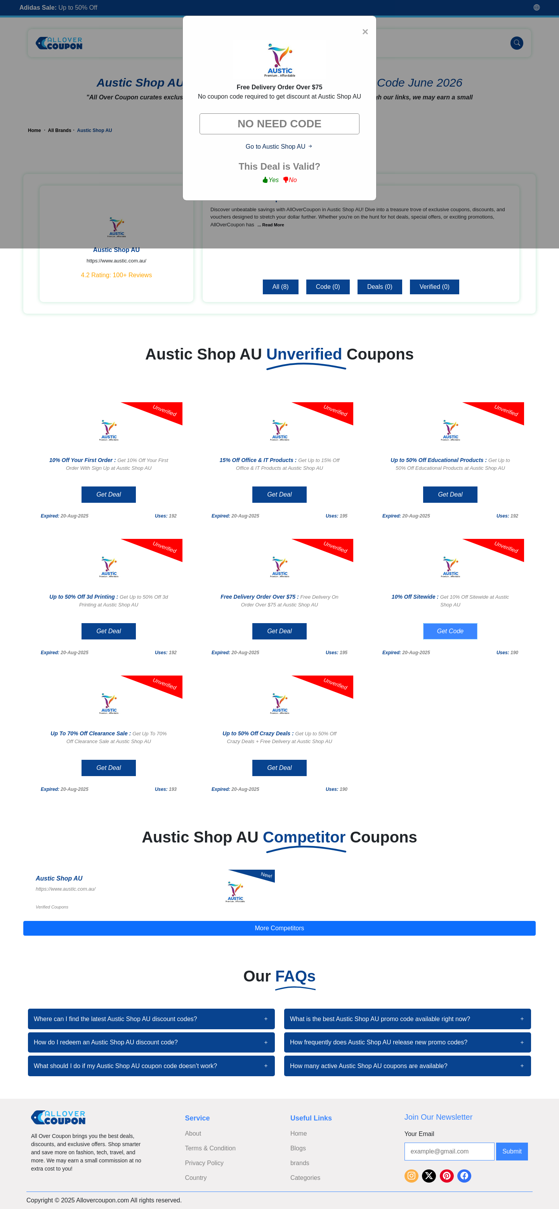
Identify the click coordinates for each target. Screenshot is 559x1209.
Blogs (298, 1148)
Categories (305, 1177)
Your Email (419, 1134)
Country (196, 1177)
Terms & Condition (210, 1148)
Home (298, 1133)
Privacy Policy (204, 1163)
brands (299, 1163)
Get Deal (108, 494)
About (193, 1133)
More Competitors (279, 928)
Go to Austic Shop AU (279, 146)
